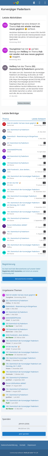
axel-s (7, 314)
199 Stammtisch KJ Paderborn (17, 329)
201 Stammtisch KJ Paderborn (17, 312)
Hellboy (8, 303)
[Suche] (34, 3)
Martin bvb (9, 332)
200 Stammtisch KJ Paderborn (17, 323)
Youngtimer (9, 297)
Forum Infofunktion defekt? (16, 383)
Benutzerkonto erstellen (24, 279)
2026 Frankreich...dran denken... (17, 335)
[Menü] (45, 3)
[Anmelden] (39, 3)
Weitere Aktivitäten (24, 103)
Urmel (8, 349)
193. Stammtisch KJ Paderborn (17, 378)
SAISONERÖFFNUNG (13, 318)
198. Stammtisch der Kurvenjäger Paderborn (22, 341)
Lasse (7, 309)
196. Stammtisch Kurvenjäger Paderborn (21, 358)
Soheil (8, 320)
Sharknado (9, 374)
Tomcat (8, 343)
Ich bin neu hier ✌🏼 (13, 346)
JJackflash (9, 380)
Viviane (8, 368)
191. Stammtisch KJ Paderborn (17, 395)
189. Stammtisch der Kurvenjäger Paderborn (22, 406)
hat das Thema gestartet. (26, 67)
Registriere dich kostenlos (12, 271)
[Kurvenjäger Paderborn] (15, 3)
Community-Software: (24, 453)
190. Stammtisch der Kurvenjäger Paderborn (22, 400)
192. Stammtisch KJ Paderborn (17, 389)
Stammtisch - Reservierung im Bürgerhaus (21, 306)
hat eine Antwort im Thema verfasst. (24, 26)
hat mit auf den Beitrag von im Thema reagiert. (26, 53)
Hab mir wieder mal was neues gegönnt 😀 (21, 295)
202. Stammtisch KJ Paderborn (17, 300)
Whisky (8, 360)
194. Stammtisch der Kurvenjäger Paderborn (22, 372)
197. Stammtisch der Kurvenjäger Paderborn (22, 352)
